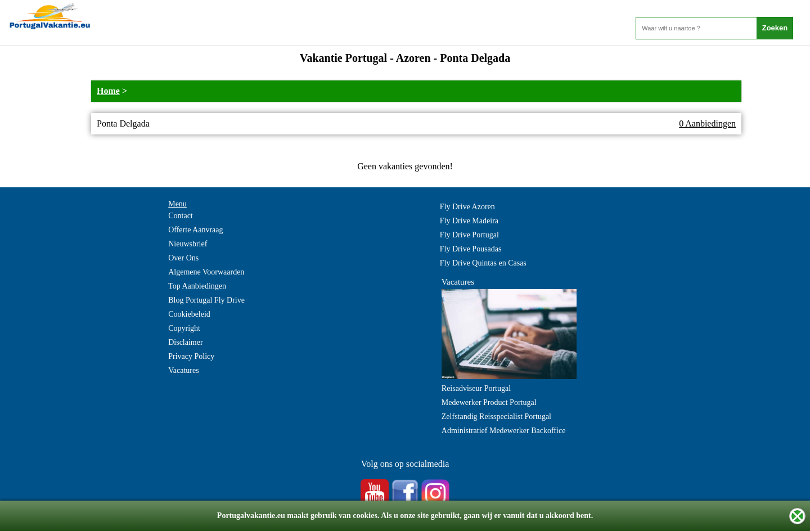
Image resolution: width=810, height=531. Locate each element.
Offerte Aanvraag (195, 230)
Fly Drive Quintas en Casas (483, 263)
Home (108, 91)
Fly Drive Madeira (469, 221)
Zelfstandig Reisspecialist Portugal (496, 416)
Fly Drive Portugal (469, 235)
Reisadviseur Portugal (476, 388)
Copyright (184, 328)
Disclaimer (185, 342)
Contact (180, 216)
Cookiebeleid (189, 314)
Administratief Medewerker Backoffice (504, 430)
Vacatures (183, 370)
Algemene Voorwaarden (206, 272)
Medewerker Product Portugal (489, 402)
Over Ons (183, 258)
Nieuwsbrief (187, 244)
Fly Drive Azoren (467, 206)
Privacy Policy (191, 356)
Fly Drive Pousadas (471, 249)
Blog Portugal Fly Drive (206, 300)
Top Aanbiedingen (197, 286)
